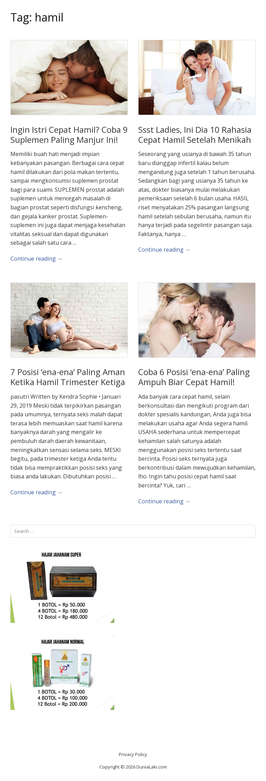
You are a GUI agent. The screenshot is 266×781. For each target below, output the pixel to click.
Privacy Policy (133, 754)
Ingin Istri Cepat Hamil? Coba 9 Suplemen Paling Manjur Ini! (69, 134)
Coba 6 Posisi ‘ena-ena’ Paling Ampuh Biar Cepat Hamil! (194, 377)
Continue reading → (36, 258)
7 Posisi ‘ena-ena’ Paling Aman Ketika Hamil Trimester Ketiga (67, 377)
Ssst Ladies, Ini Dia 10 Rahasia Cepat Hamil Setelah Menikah (194, 134)
